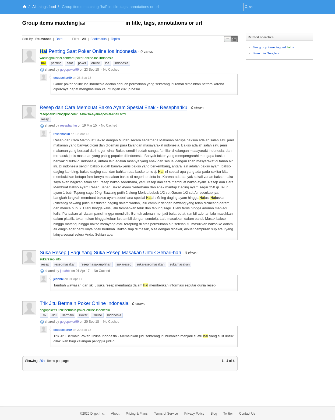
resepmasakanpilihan (96, 264)
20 (42, 361)
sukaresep (124, 264)
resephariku (68, 125)
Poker (83, 315)
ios (107, 63)
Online (97, 315)
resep (45, 119)
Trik (44, 315)
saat (70, 63)
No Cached (111, 69)
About (115, 413)
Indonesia (114, 315)
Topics (115, 39)
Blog (214, 413)
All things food (44, 7)
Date (59, 39)
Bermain (68, 315)
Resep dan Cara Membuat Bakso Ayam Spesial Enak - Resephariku (114, 107)
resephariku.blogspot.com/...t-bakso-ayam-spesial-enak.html (83, 114)
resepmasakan (65, 264)
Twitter (228, 413)
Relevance (43, 39)
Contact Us (247, 413)
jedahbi (65, 271)
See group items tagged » (273, 47)
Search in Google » (266, 53)
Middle (234, 39)
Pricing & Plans (136, 413)
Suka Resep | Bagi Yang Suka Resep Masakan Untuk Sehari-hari (110, 252)
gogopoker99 (69, 69)
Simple (227, 39)
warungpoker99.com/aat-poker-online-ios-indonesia (77, 58)
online (95, 63)
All (84, 39)
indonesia (121, 63)
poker (82, 63)
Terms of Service (166, 413)
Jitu (54, 315)
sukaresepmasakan (150, 264)
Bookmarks (98, 39)
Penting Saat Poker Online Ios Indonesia (88, 51)
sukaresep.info (50, 259)
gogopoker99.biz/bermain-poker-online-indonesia (75, 310)
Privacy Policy (194, 413)
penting (56, 63)
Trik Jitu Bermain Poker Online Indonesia (84, 303)
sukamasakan (180, 264)
